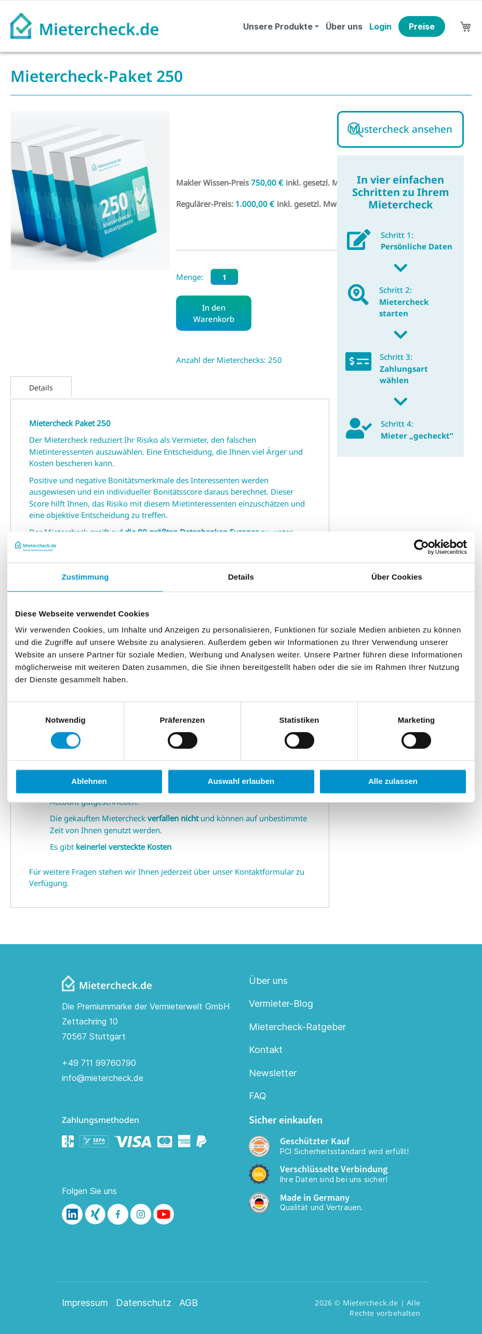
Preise (422, 26)
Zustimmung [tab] (85, 576)
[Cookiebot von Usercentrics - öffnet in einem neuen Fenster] (421, 547)
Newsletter (273, 1073)
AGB (188, 1303)
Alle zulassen (393, 781)
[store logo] (84, 26)
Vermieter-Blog (281, 1003)
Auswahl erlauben (241, 781)
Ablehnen (88, 781)
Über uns (344, 26)
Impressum (85, 1303)
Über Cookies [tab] (396, 576)
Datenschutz (143, 1303)
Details (41, 387)
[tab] (41, 386)
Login (380, 26)
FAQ (257, 1095)
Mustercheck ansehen (400, 129)
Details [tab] (241, 576)
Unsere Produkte (278, 26)
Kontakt (266, 1049)
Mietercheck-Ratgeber (297, 1026)
